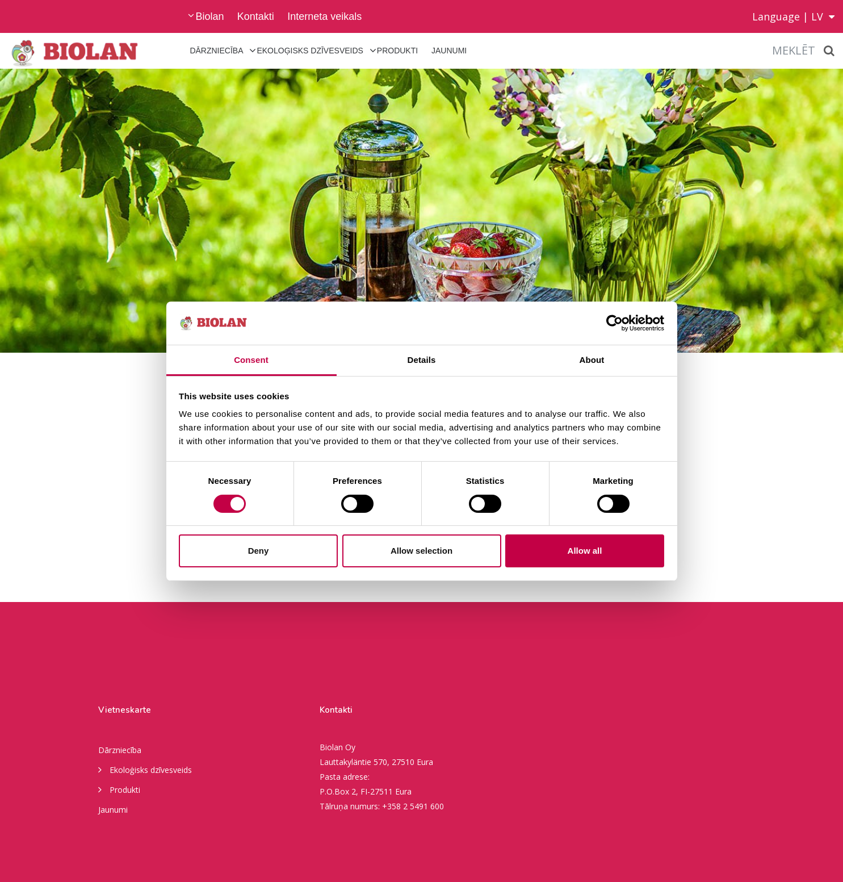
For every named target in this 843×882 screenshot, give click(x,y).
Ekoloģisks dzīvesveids (310, 50)
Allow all (585, 550)
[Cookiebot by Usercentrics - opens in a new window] (614, 323)
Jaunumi (449, 50)
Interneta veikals (324, 16)
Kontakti (255, 16)
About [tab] (592, 360)
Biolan (209, 16)
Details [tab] (422, 360)
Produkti (397, 50)
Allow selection (421, 550)
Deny (258, 550)
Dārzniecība (216, 50)
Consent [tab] (251, 360)
